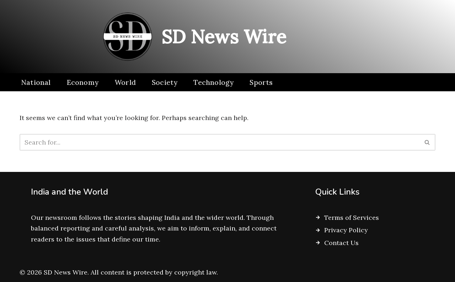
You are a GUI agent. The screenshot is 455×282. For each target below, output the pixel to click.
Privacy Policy (346, 230)
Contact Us (341, 243)
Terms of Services (351, 217)
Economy (82, 82)
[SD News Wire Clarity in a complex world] (191, 36)
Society (164, 82)
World (125, 82)
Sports (261, 82)
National (36, 82)
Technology (213, 82)
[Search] (219, 142)
